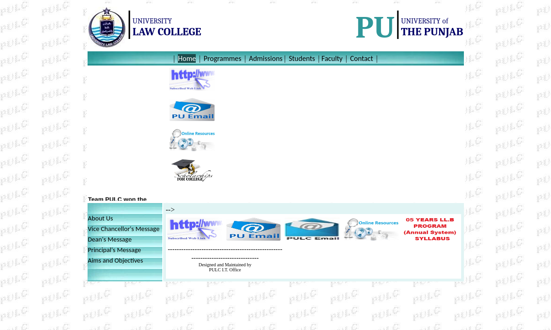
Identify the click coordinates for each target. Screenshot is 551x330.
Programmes (222, 58)
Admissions (265, 58)
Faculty (331, 58)
